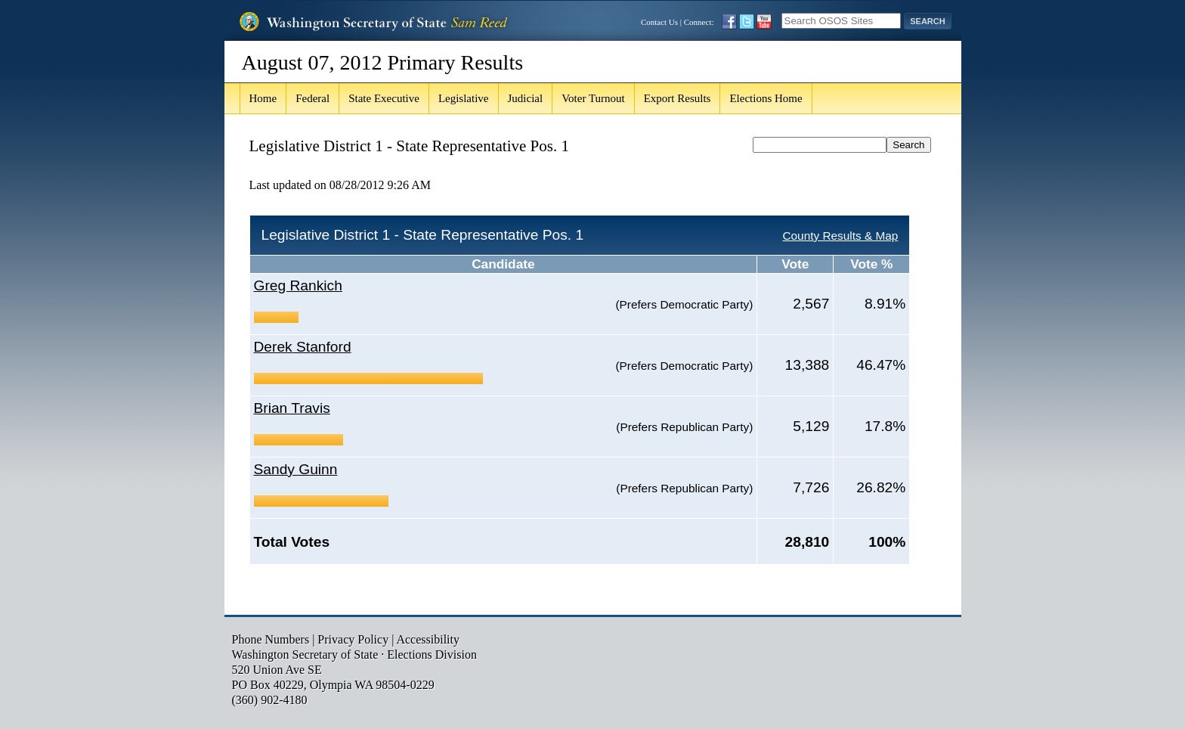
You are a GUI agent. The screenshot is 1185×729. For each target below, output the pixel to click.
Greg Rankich (298, 285)
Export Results (677, 98)
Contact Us (659, 21)
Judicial (525, 98)
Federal (312, 98)
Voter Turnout (593, 98)
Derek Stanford (302, 347)
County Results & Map (840, 235)
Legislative (463, 98)
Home (263, 98)
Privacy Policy (352, 639)
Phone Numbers (271, 639)
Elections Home (765, 98)
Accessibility (427, 639)
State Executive (383, 98)
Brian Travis (292, 408)
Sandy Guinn (296, 469)
